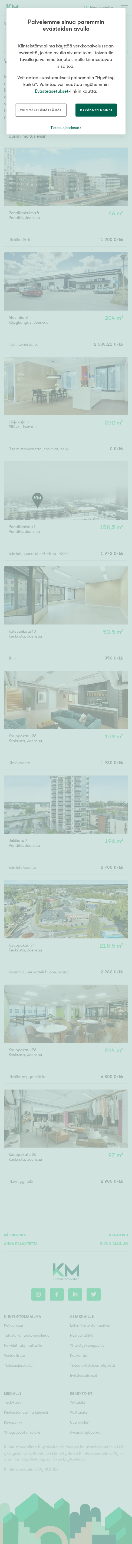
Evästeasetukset (51, 91)
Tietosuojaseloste (65, 128)
